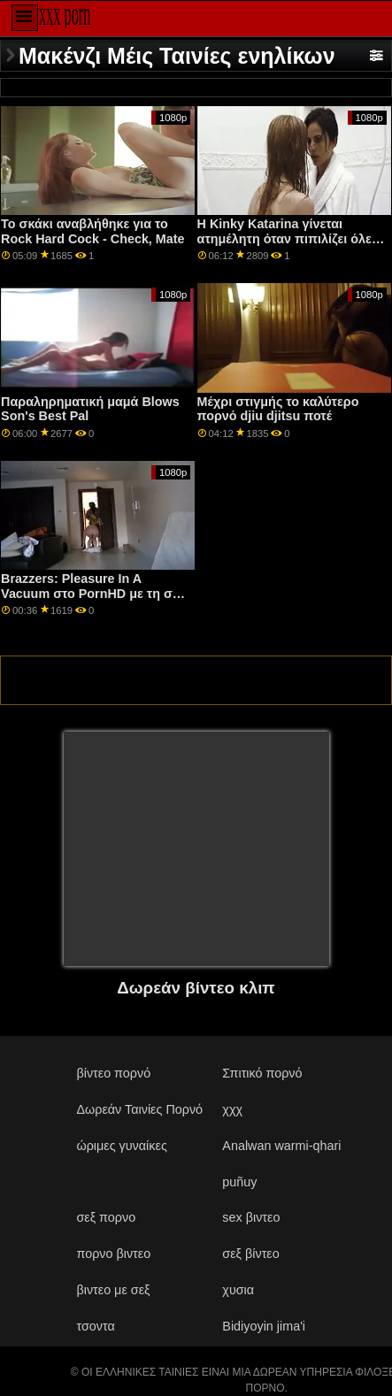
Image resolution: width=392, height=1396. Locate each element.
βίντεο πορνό (113, 1073)
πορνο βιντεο (113, 1253)
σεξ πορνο (105, 1217)
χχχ (232, 1109)
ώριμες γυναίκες (121, 1146)
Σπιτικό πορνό (262, 1073)
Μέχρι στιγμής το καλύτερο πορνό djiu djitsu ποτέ (278, 409)
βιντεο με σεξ (113, 1290)
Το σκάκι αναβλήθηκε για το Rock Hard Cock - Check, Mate (92, 231)
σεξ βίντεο (250, 1253)
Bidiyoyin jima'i (263, 1326)
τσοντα (95, 1326)
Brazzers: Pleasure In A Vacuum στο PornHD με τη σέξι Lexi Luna (94, 593)
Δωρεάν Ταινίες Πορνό (139, 1109)
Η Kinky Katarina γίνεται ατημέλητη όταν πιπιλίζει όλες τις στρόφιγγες (288, 238)
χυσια (238, 1290)
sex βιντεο (251, 1217)
